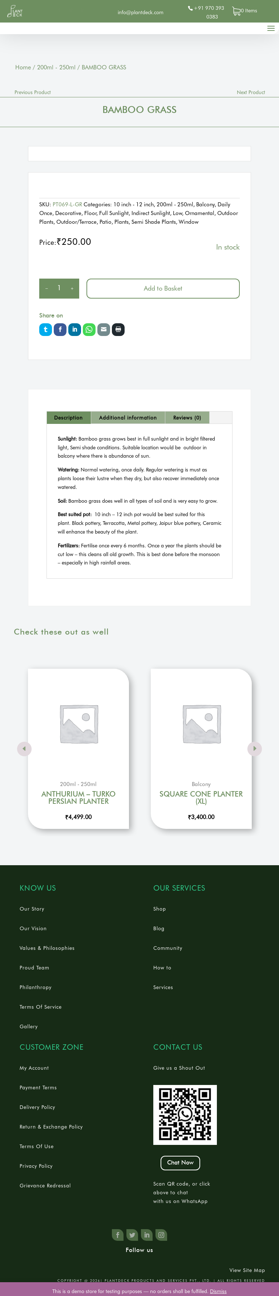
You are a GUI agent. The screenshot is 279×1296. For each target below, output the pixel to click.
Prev (24, 749)
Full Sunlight (114, 213)
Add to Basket (163, 288)
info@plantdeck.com (140, 12)
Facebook (60, 329)
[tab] (68, 418)
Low (177, 213)
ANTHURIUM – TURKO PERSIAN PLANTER (78, 798)
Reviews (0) (187, 418)
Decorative (68, 213)
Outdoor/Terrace (76, 222)
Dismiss (218, 1291)
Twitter (45, 329)
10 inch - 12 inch (133, 204)
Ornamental (199, 213)
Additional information (128, 418)
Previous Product (33, 92)
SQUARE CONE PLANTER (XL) (201, 798)
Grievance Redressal (45, 1185)
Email (103, 329)
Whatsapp (89, 329)
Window (188, 222)
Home (23, 67)
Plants (121, 222)
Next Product (251, 92)
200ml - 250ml (56, 67)
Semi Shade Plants (154, 222)
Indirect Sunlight (151, 213)
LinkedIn (74, 329)
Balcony (205, 204)
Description (68, 418)
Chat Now (180, 1163)
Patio (106, 222)
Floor (90, 213)
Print (118, 329)
